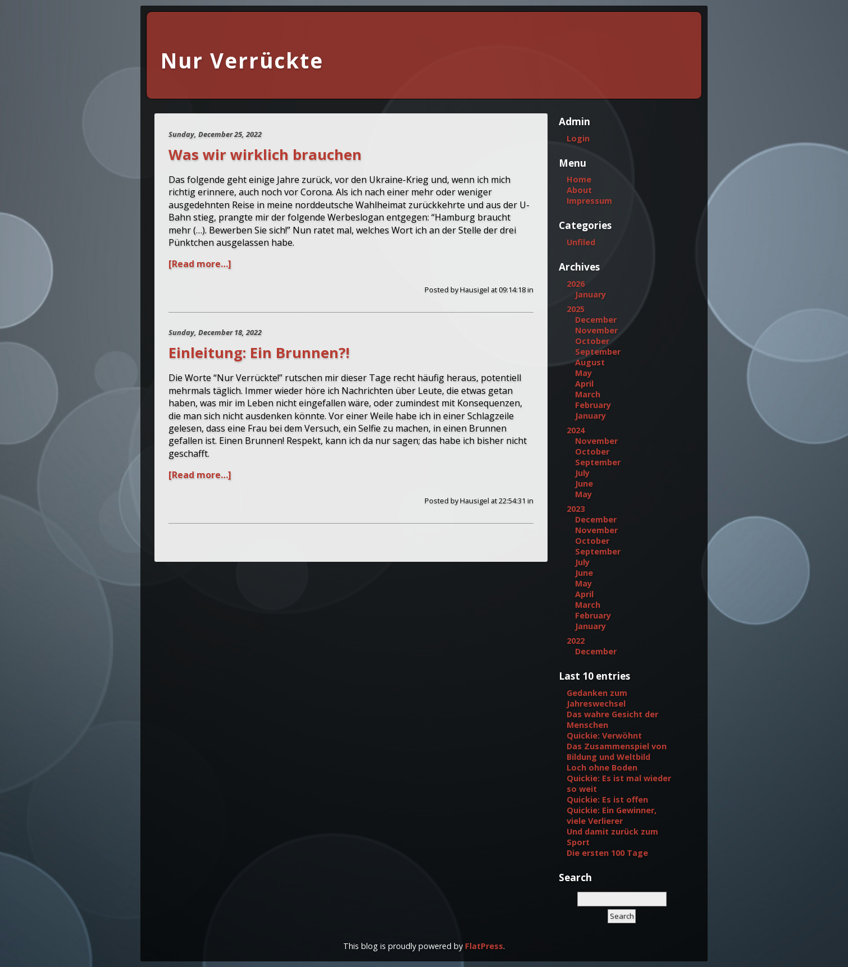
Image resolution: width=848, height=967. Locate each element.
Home (579, 179)
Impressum (589, 200)
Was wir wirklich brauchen (265, 154)
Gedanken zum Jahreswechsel (597, 698)
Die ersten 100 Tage (607, 852)
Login (578, 138)
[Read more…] (199, 264)
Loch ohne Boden (602, 767)
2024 (576, 430)
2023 (576, 508)
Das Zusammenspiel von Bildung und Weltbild (617, 751)
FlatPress (484, 946)
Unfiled (581, 242)
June (584, 483)
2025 (576, 309)
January (590, 294)
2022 (576, 640)
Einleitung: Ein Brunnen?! (258, 353)
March (587, 394)
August (590, 362)
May (583, 373)
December (596, 319)
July (582, 473)
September (598, 351)
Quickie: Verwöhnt (604, 735)
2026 (576, 283)
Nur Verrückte (242, 61)
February (593, 405)
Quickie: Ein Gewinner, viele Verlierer (611, 815)
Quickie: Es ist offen (607, 799)
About (579, 190)
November (596, 330)
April (584, 383)
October (592, 341)
